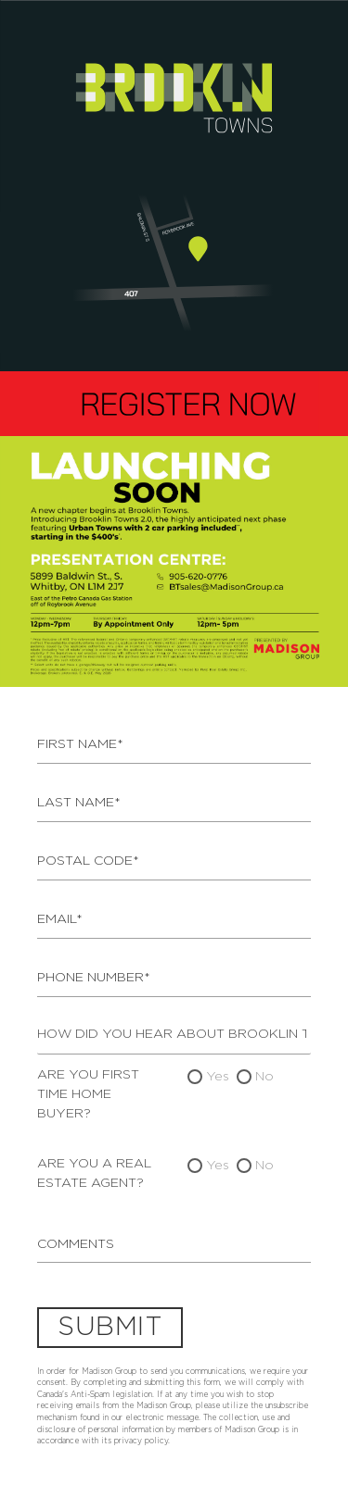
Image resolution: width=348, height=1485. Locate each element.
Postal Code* (88, 861)
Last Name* (79, 802)
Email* (60, 919)
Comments (75, 1244)
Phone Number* (93, 977)
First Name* (80, 744)
